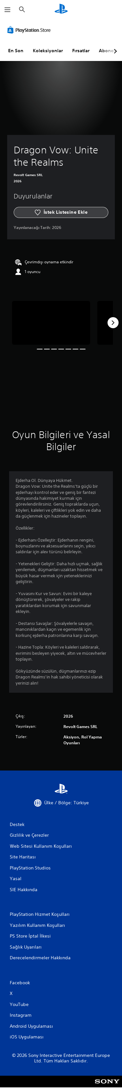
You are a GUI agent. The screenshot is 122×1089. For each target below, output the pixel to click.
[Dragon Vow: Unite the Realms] (51, 323)
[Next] (112, 322)
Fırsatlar (80, 51)
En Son (15, 51)
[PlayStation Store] (30, 30)
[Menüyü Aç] (7, 9)
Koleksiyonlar (48, 51)
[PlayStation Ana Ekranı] (61, 9)
